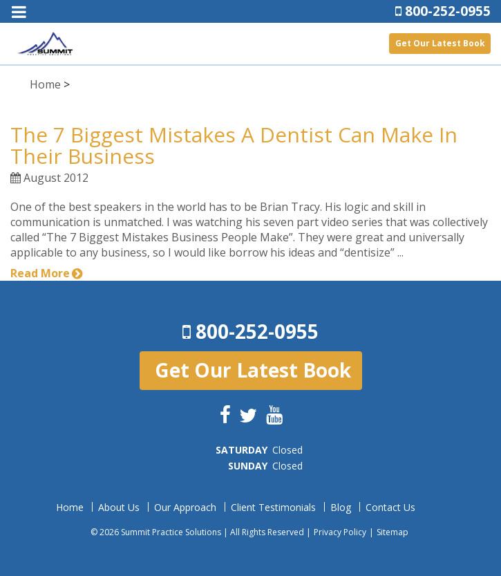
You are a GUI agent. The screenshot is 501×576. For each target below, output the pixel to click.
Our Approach (185, 507)
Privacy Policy (340, 532)
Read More (40, 273)
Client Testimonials (273, 507)
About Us (119, 507)
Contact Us (390, 507)
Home (45, 84)
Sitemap (392, 532)
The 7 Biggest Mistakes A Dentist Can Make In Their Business (233, 145)
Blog (340, 507)
